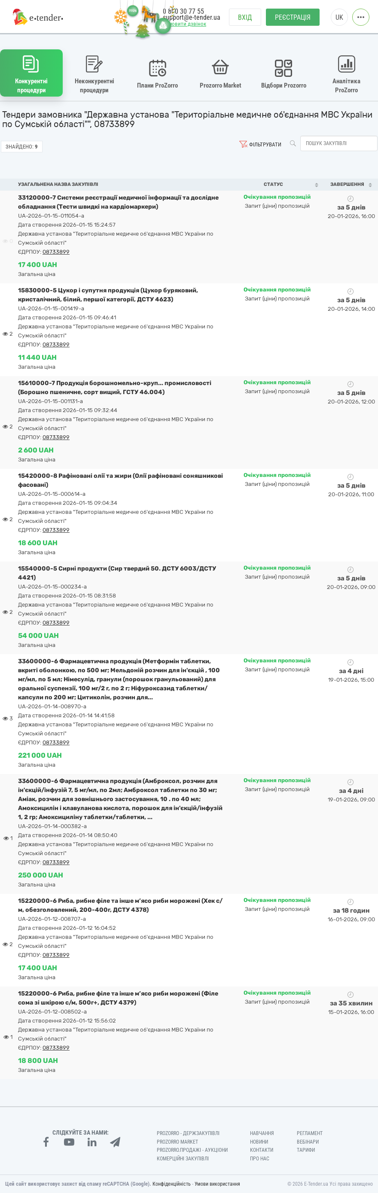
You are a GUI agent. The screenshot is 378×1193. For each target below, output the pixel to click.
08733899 (56, 252)
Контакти (261, 1150)
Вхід (245, 17)
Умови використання (217, 1184)
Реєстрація (293, 17)
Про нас (259, 1159)
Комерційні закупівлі (183, 1159)
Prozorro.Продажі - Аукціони (192, 1150)
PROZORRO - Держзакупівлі (188, 1133)
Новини (259, 1142)
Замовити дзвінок (184, 24)
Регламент (310, 1133)
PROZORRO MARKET (177, 1142)
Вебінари (308, 1142)
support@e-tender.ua (191, 17)
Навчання (262, 1133)
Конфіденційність (171, 1184)
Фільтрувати (265, 144)
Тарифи (306, 1150)
